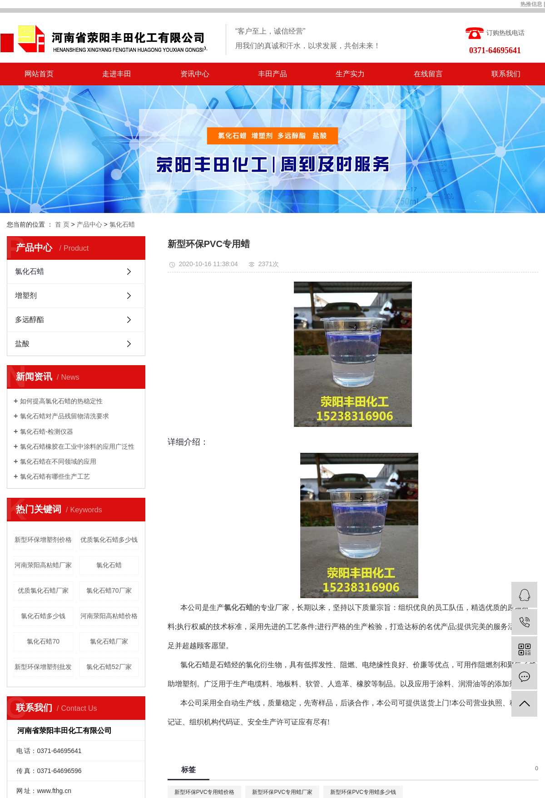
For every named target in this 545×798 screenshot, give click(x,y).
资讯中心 (194, 74)
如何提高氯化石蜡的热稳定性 (61, 401)
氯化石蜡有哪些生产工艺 (55, 476)
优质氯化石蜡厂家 (43, 590)
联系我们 (505, 74)
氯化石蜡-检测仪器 (46, 431)
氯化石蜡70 (43, 641)
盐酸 (22, 343)
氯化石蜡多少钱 (43, 616)
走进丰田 (116, 74)
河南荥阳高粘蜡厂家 (43, 565)
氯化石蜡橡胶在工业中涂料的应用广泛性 (77, 446)
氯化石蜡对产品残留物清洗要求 (64, 416)
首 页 (62, 224)
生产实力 (350, 74)
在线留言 (428, 74)
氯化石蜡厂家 (109, 641)
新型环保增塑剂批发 (43, 666)
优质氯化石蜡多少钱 (109, 539)
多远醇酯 (29, 319)
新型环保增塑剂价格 (43, 539)
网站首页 (39, 74)
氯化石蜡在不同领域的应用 (58, 461)
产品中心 (89, 224)
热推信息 (531, 4)
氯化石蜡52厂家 (109, 666)
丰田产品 (272, 74)
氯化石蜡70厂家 (109, 590)
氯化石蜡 (122, 224)
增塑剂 (26, 295)
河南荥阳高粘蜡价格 (109, 616)
